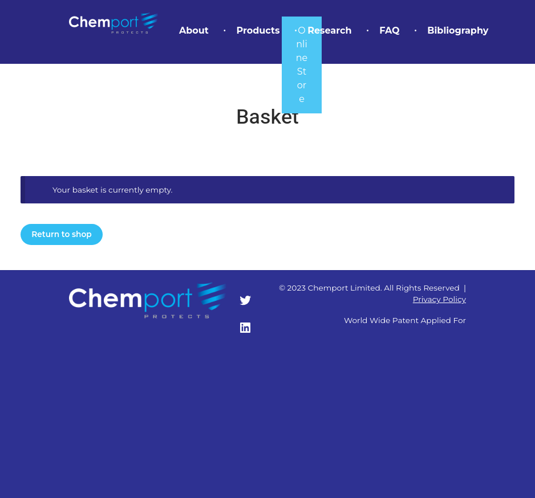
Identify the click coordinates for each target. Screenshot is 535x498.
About (194, 30)
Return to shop (61, 234)
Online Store (301, 64)
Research (329, 30)
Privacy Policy (439, 299)
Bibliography (457, 30)
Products (257, 30)
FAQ (389, 30)
